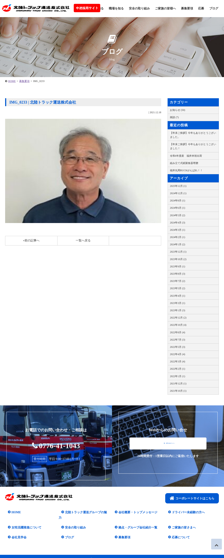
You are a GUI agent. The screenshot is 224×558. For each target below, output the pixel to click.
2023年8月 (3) (177, 273)
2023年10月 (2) (178, 259)
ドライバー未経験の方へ (185, 512)
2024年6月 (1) (177, 207)
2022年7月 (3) (177, 339)
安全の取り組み (139, 8)
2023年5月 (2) (177, 288)
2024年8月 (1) (177, 200)
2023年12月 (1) (178, 251)
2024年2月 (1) (177, 237)
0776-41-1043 (56, 445)
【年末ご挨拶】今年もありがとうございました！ (193, 146)
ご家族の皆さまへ (181, 522)
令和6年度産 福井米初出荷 (186, 155)
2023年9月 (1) (177, 266)
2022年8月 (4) (177, 332)
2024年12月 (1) (178, 193)
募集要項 (187, 8)
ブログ (213, 8)
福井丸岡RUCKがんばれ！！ (186, 170)
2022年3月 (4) (177, 361)
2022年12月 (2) (178, 317)
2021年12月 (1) (178, 383)
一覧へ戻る (83, 240)
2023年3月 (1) (177, 303)
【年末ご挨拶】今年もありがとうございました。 (193, 134)
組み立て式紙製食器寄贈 (184, 163)
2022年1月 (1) (177, 376)
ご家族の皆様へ (165, 8)
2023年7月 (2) (177, 281)
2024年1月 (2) (177, 244)
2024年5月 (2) (177, 215)
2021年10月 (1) (178, 390)
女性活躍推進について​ (24, 522)
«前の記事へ (31, 240)
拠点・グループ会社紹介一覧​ (135, 522)
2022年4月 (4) (177, 354)
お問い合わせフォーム (169, 447)
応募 (201, 8)
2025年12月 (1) (178, 186)
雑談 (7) (174, 117)
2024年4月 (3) (177, 222)
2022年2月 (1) (177, 368)
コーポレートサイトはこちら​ (192, 498)
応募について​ (178, 532)
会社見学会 (16, 532)
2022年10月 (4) (178, 324)
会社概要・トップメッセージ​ (135, 512)
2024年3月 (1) (177, 229)
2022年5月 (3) (177, 346)
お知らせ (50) (177, 110)
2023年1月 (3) (177, 310)
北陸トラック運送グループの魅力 (84, 512)
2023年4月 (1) (177, 295)
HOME (12, 81)
